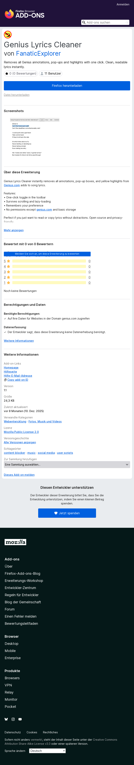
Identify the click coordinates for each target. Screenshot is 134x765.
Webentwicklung (15, 421)
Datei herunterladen (16, 94)
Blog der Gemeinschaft (23, 602)
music (31, 452)
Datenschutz (13, 732)
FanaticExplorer (38, 53)
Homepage (11, 367)
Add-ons (12, 559)
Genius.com (12, 185)
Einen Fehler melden (20, 616)
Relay (9, 692)
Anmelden (123, 4)
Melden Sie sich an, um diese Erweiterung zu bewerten (47, 253)
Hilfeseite (10, 371)
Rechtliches (50, 732)
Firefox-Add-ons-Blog (22, 573)
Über (9, 566)
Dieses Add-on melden (19, 474)
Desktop (11, 644)
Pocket (10, 707)
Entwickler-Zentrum (20, 588)
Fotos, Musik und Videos (45, 421)
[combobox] (105, 22)
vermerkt (36, 739)
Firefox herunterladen (67, 86)
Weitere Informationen (19, 340)
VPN (8, 685)
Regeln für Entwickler (22, 595)
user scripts (65, 452)
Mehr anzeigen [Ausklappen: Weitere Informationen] (14, 230)
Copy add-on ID (16, 379)
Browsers (12, 678)
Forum (10, 609)
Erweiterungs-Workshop (24, 581)
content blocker (14, 452)
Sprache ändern (15, 750)
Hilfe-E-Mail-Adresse (18, 375)
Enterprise (13, 658)
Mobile (10, 651)
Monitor (11, 699)
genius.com (44, 209)
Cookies (32, 732)
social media (46, 452)
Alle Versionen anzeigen (20, 442)
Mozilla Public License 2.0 (21, 432)
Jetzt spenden (67, 513)
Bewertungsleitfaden (21, 623)
